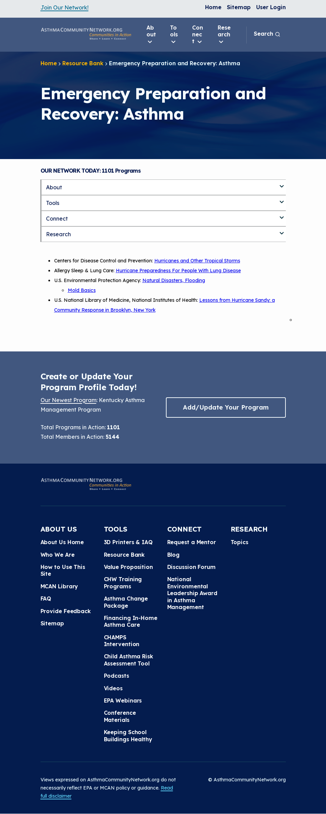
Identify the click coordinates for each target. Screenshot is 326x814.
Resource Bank (83, 63)
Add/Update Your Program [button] (226, 407)
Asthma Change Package (126, 602)
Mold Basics (82, 290)
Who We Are (58, 554)
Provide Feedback (66, 611)
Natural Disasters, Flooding (173, 280)
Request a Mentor (191, 542)
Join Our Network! (65, 7)
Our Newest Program (68, 400)
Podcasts (116, 675)
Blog (173, 554)
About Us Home (62, 542)
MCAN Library (59, 586)
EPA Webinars (123, 700)
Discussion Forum (191, 567)
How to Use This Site (63, 570)
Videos (113, 688)
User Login (271, 7)
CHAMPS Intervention (122, 640)
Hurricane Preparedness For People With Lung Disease (178, 270)
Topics (239, 542)
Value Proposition (128, 567)
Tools (174, 34)
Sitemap (238, 7)
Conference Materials (120, 716)
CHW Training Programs (123, 582)
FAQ (46, 598)
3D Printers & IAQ (128, 542)
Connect (197, 34)
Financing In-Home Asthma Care (130, 621)
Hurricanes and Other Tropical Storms (197, 261)
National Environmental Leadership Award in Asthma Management (192, 593)
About (151, 34)
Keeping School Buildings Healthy (128, 735)
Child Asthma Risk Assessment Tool (128, 659)
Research (224, 34)
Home (213, 7)
